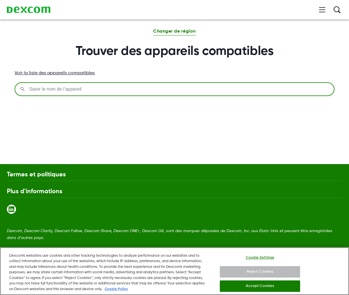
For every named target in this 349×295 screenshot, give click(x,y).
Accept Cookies (260, 288)
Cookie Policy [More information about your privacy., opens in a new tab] (116, 291)
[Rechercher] (337, 10)
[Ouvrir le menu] (322, 10)
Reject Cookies (260, 274)
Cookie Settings (260, 260)
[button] (174, 32)
